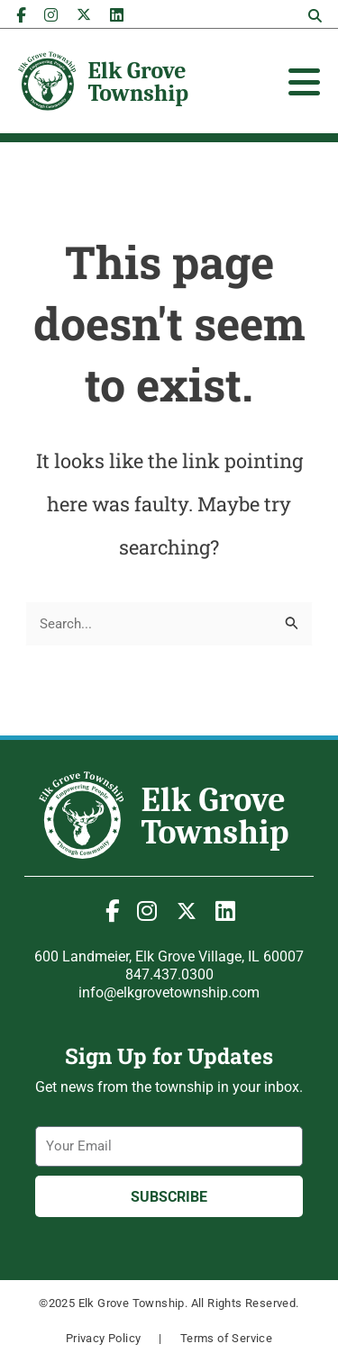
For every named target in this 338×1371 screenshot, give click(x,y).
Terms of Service (226, 1338)
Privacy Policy (104, 1338)
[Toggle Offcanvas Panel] (304, 82)
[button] (314, 16)
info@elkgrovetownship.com (169, 992)
